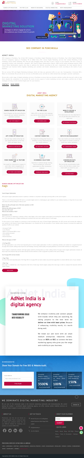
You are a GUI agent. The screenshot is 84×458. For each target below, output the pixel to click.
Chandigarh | (10, 448)
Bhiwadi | (64, 446)
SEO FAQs (71, 431)
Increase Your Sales (42, 172)
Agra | (4, 446)
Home (56, 431)
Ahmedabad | (9, 446)
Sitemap (75, 434)
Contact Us (76, 404)
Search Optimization (10, 7)
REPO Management (66, 7)
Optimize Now (69, 173)
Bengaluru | (58, 446)
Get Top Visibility (15, 121)
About (61, 431)
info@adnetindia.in (35, 427)
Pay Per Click (24, 7)
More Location (24, 448)
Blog (65, 431)
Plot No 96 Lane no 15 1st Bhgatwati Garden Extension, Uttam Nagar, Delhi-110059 (40, 421)
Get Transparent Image (69, 146)
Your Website (8, 375)
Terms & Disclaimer (66, 434)
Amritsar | (16, 446)
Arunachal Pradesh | (35, 446)
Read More (15, 84)
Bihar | (4, 448)
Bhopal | (69, 446)
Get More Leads (41, 121)
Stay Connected (44, 387)
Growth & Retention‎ (14, 146)
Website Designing (37, 7)
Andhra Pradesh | (25, 446)
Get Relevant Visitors (42, 146)
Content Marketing (9, 10)
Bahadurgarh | (50, 446)
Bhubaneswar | (76, 446)
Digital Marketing (52, 7)
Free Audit (18, 383)
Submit (59, 423)
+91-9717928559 (35, 431)
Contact (5, 84)
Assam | (44, 446)
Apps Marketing (24, 10)
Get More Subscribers (14, 172)
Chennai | (17, 448)
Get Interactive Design (69, 122)
